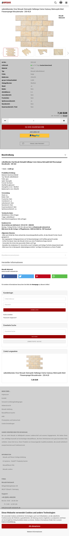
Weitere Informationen (34, 532)
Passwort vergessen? (10, 317)
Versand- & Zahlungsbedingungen (12, 402)
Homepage (35, 284)
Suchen (34, 336)
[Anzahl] (34, 120)
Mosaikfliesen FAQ (8, 465)
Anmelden (34, 310)
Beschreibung (8, 155)
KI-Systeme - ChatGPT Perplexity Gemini (15, 461)
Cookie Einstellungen (8, 423)
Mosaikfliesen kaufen (8, 413)
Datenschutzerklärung (8, 522)
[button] (5, 120)
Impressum (5, 394)
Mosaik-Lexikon (7, 469)
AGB (3, 416)
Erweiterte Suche (35, 341)
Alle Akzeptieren (34, 526)
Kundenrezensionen (10, 255)
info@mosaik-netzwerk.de (11, 508)
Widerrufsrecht (6, 405)
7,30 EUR (34, 380)
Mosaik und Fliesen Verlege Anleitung (14, 457)
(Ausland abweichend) (46, 65)
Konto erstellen (8, 314)
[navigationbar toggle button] (66, 2)
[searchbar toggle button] (55, 2)
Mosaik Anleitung (7, 409)
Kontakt (4, 398)
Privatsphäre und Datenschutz (11, 420)
